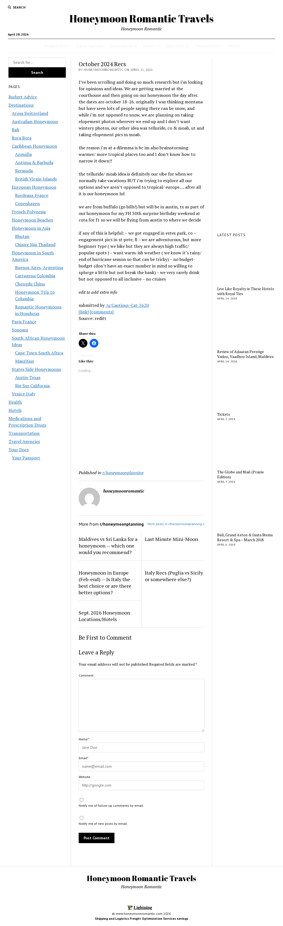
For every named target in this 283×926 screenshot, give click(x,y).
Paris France (24, 322)
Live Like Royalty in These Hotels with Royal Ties (245, 291)
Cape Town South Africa (39, 353)
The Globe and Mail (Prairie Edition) (240, 474)
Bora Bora (21, 138)
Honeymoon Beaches (32, 220)
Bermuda (24, 171)
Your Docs (175, 45)
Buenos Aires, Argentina (39, 267)
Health (149, 45)
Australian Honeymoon (35, 121)
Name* (84, 739)
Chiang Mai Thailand (35, 244)
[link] (84, 312)
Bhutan (22, 236)
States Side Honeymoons (36, 369)
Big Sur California (32, 386)
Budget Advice (57, 45)
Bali (15, 130)
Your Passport (26, 458)
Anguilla (23, 154)
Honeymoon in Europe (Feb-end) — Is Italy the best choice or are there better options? (105, 582)
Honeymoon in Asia (31, 228)
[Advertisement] (141, 422)
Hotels (233, 45)
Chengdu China (30, 284)
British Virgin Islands (36, 179)
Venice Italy (23, 394)
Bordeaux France (31, 195)
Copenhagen (27, 203)
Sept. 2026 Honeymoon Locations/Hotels (104, 615)
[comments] (102, 312)
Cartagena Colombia (35, 276)
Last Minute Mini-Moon (171, 539)
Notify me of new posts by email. (103, 824)
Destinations (121, 45)
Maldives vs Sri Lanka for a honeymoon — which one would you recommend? (108, 545)
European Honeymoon (34, 187)
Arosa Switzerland (30, 113)
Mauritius (24, 361)
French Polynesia (29, 212)
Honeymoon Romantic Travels (141, 18)
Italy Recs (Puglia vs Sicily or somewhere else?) (174, 576)
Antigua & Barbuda (34, 162)
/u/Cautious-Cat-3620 (127, 305)
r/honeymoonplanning (123, 473)
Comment (86, 675)
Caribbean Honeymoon (34, 146)
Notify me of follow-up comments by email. (111, 805)
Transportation (208, 45)
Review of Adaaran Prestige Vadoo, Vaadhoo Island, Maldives (245, 354)
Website (84, 777)
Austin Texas (27, 377)
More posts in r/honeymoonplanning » (176, 524)
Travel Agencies (90, 45)
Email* (83, 758)
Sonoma (20, 330)
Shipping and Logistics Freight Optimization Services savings (141, 918)
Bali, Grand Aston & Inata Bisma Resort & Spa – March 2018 (245, 537)
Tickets (223, 414)
